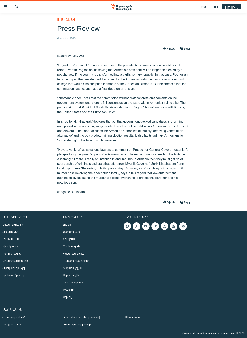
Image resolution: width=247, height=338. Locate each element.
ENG (204, 7)
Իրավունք (69, 239)
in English (66, 19)
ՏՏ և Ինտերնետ (73, 282)
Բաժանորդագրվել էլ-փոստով (82, 317)
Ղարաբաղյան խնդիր (76, 260)
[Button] (169, 48)
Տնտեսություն (71, 246)
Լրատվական (10, 239)
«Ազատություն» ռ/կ (14, 317)
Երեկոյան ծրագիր (13, 275)
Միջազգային (71, 275)
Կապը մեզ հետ (11, 324)
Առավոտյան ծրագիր (15, 260)
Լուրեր (67, 224)
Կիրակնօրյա (10, 246)
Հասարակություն (73, 253)
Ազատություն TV (12, 224)
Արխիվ (67, 297)
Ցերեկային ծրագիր (13, 268)
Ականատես (132, 317)
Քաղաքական (71, 231)
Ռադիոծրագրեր (12, 253)
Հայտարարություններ (77, 324)
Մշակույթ (68, 289)
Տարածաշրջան (72, 268)
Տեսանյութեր (10, 231)
